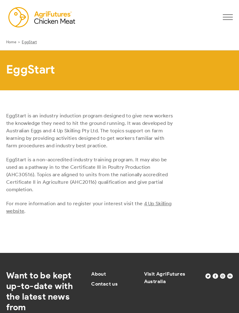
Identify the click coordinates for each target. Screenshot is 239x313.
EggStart (29, 42)
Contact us (104, 284)
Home (11, 42)
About (98, 274)
